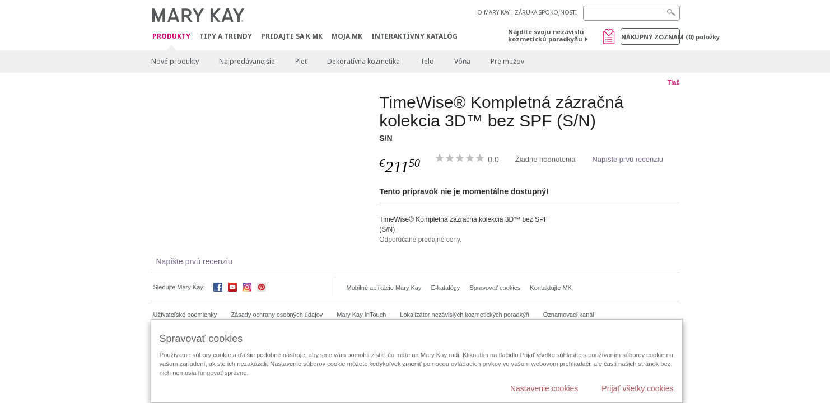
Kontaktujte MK (551, 287)
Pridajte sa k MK (292, 36)
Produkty (171, 36)
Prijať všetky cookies (637, 388)
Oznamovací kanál (568, 314)
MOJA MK (347, 36)
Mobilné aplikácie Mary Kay (384, 287)
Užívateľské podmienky (185, 314)
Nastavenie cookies (544, 388)
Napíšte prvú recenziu (627, 159)
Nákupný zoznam (650, 36)
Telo (427, 61)
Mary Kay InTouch (361, 314)
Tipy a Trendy (225, 36)
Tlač (673, 82)
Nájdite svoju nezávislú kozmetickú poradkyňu (546, 35)
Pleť (301, 61)
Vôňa (462, 61)
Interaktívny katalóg (414, 36)
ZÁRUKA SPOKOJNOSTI (546, 12)
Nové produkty (175, 61)
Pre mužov (507, 61)
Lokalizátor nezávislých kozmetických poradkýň (464, 314)
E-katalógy (445, 287)
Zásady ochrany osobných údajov (277, 314)
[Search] (631, 13)
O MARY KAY (493, 12)
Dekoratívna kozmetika (363, 61)
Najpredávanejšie (247, 61)
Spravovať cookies (494, 287)
